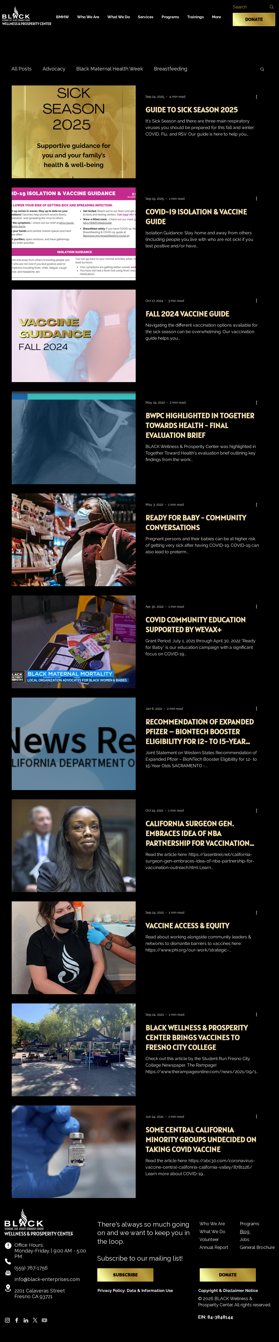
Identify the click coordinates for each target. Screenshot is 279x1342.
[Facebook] (16, 1320)
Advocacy (54, 69)
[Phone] (7, 1261)
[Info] (8, 1245)
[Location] (8, 1288)
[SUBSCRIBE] (125, 1275)
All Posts (21, 69)
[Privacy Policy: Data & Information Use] (135, 1291)
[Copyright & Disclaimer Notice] (229, 1291)
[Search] (243, 7)
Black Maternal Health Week (109, 69)
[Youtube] (44, 1320)
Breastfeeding (170, 69)
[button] (88, 17)
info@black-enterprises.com (47, 1279)
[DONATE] (254, 19)
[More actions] (258, 96)
